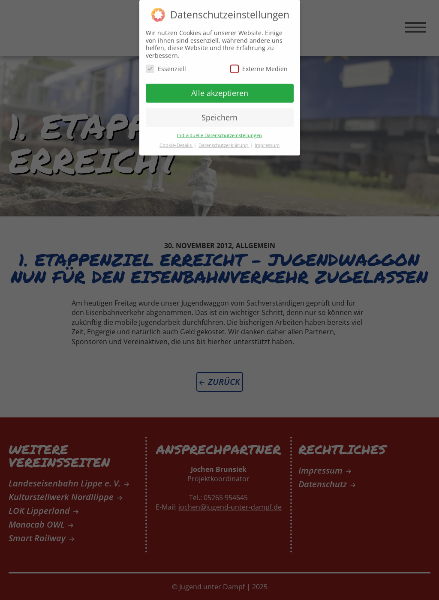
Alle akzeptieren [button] (219, 89)
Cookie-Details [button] (176, 141)
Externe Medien (259, 65)
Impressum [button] (267, 141)
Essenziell (166, 65)
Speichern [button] (219, 113)
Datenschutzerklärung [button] (223, 141)
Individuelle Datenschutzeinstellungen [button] (219, 132)
